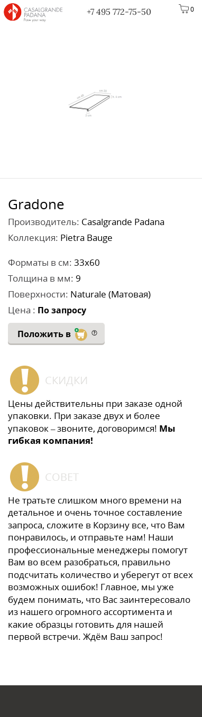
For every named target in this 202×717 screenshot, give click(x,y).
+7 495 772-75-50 (119, 11)
